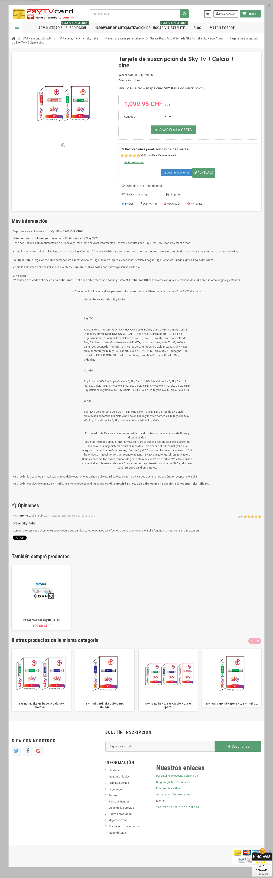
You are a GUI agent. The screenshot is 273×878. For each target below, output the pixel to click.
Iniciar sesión (225, 14)
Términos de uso (119, 782)
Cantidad (129, 116)
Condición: (125, 80)
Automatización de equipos (173, 794)
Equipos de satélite (168, 788)
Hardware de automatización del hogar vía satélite (141, 26)
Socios (113, 795)
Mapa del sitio (117, 832)
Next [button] (258, 641)
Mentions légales (119, 776)
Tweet (127, 203)
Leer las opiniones (176, 172)
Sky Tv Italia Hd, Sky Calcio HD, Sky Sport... (168, 705)
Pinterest (195, 203)
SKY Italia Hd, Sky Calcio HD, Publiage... (105, 705)
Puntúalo (204, 172)
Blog (197, 28)
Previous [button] (251, 641)
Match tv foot (222, 28)
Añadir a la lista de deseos (144, 186)
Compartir (148, 203)
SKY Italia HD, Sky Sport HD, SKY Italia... (232, 703)
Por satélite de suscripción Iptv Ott (177, 775)
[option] (41, 597)
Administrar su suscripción (63, 26)
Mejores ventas (118, 820)
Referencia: (126, 75)
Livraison (114, 770)
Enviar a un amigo (137, 194)
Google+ (172, 203)
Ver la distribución (134, 162)
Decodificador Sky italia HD (41, 620)
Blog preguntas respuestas (173, 782)
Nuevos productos (120, 813)
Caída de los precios (121, 807)
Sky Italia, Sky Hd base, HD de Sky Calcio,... (41, 705)
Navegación (17, 27)
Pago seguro (116, 789)
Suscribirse (238, 746)
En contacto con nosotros (125, 826)
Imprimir (176, 194)
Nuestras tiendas (119, 801)
